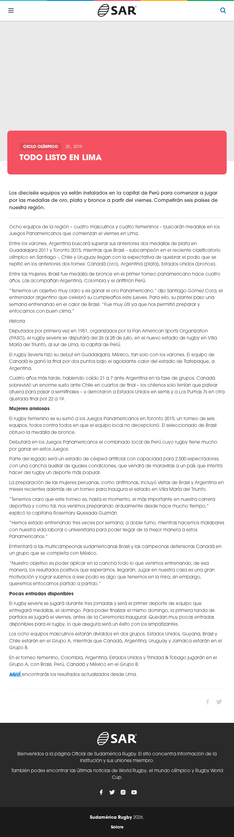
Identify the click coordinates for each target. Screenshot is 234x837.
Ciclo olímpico (40, 147)
